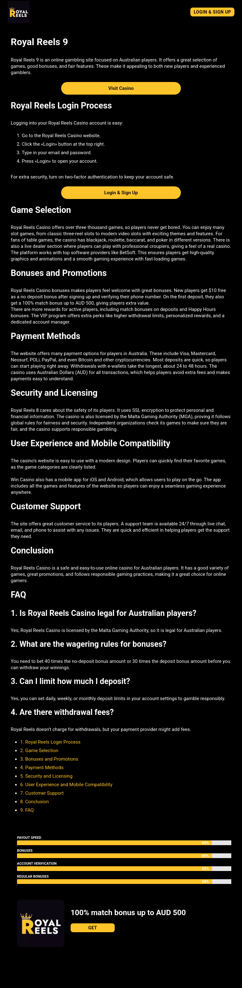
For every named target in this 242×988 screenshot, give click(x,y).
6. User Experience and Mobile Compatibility (66, 784)
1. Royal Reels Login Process (50, 742)
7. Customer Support (42, 793)
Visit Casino (121, 88)
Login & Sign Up (212, 12)
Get (92, 927)
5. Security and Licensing (46, 776)
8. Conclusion (34, 801)
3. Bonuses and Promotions (49, 759)
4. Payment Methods (42, 767)
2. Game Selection (39, 750)
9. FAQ (27, 810)
